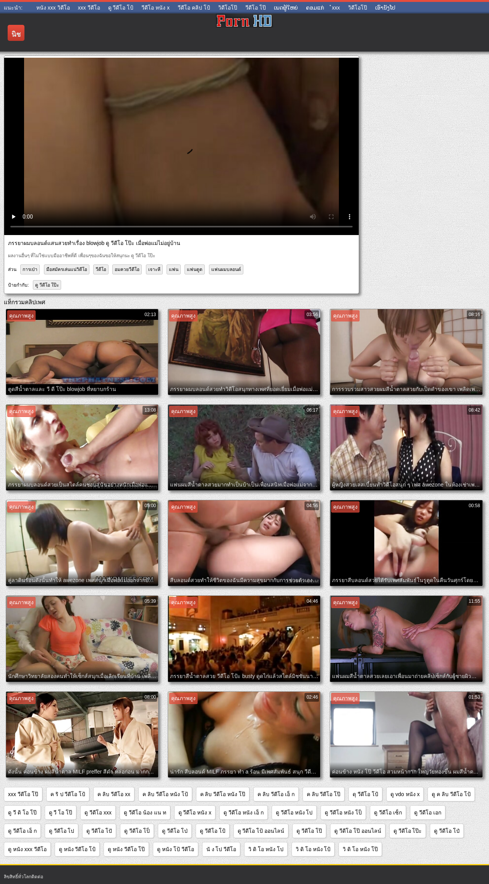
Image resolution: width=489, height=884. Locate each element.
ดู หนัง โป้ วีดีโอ (175, 849)
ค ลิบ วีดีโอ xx (113, 794)
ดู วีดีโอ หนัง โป (294, 812)
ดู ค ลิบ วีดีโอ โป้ (451, 794)
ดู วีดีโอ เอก (427, 812)
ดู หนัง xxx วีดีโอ (27, 849)
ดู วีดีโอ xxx (98, 812)
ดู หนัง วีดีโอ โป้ (77, 849)
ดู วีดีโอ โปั (99, 831)
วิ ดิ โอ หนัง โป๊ (360, 849)
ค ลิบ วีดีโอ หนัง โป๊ (223, 794)
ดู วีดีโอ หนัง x (195, 812)
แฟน (173, 269)
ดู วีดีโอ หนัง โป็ (343, 812)
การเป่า (30, 269)
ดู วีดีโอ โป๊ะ (47, 285)
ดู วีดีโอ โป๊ (309, 831)
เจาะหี (154, 269)
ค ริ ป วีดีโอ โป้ (68, 794)
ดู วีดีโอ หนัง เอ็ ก (243, 812)
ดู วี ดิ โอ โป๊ (22, 812)
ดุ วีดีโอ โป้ (365, 794)
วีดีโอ (101, 269)
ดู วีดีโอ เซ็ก (388, 812)
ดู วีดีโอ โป (61, 831)
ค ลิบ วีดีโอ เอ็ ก (276, 794)
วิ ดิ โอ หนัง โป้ (313, 849)
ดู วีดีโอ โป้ (212, 831)
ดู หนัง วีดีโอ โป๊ (126, 849)
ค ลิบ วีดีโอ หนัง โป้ (165, 794)
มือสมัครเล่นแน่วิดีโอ (66, 269)
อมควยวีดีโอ (127, 269)
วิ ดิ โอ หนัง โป (265, 849)
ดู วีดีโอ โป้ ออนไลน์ (261, 831)
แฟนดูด (194, 269)
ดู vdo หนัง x (404, 794)
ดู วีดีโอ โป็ (137, 831)
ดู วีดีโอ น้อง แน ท (145, 812)
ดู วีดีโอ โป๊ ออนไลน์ (357, 831)
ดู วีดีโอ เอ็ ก (22, 831)
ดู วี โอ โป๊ (61, 812)
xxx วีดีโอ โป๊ (23, 794)
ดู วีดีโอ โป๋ (447, 831)
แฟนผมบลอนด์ (226, 269)
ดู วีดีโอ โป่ (175, 831)
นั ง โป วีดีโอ (221, 849)
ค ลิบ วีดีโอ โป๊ (324, 794)
